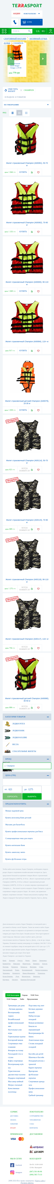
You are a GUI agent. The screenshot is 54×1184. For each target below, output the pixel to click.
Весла (11, 744)
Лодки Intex (14, 724)
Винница (36, 964)
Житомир (33, 967)
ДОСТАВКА (14, 1116)
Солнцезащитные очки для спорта (19, 838)
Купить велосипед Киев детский (18, 818)
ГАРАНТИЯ (14, 1124)
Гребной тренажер (36, 1095)
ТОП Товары (12, 999)
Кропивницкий (27, 970)
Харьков (12, 960)
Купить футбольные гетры (15, 859)
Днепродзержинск (41, 970)
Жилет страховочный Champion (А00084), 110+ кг (26, 341)
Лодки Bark (14, 731)
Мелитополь (26, 976)
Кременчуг (16, 973)
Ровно (17, 970)
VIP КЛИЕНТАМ (35, 1120)
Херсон (44, 964)
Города (25, 995)
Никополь (36, 976)
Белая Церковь (8, 976)
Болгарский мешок (15, 1040)
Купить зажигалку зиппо (15, 852)
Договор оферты (27, 1183)
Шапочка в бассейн (36, 1057)
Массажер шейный (15, 1082)
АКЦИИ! (16, 14)
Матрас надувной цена (14, 811)
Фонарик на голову (15, 1050)
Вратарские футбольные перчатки (33, 1074)
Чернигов (14, 967)
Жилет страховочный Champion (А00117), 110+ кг (26, 639)
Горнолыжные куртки (16, 1037)
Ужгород (15, 980)
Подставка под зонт (36, 1006)
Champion (9, 766)
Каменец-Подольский (28, 980)
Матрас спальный (15, 1085)
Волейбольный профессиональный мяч (16, 1022)
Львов (34, 960)
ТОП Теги (34, 995)
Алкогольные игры (36, 1040)
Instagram (16, 1172)
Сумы (41, 967)
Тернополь (41, 973)
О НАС (32, 1124)
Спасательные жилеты (20, 751)
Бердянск (6, 980)
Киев (4, 960)
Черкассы (23, 967)
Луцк (17, 976)
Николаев (16, 964)
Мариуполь (26, 964)
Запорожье (42, 960)
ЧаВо (22, 999)
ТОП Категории (13, 995)
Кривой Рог (6, 964)
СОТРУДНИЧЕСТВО (36, 1116)
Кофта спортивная (15, 1061)
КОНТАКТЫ (34, 1128)
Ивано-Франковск (29, 973)
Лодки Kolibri (15, 738)
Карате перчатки (35, 1068)
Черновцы (6, 973)
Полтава (5, 967)
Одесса (19, 960)
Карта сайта (40, 1181)
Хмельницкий (7, 970)
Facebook (16, 1165)
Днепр (27, 960)
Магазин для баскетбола (15, 825)
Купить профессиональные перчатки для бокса (24, 832)
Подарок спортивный (16, 1078)
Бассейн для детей (36, 1054)
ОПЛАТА (13, 1120)
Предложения (32, 999)
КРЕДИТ (13, 1128)
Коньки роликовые (36, 1023)
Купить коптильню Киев (15, 845)
